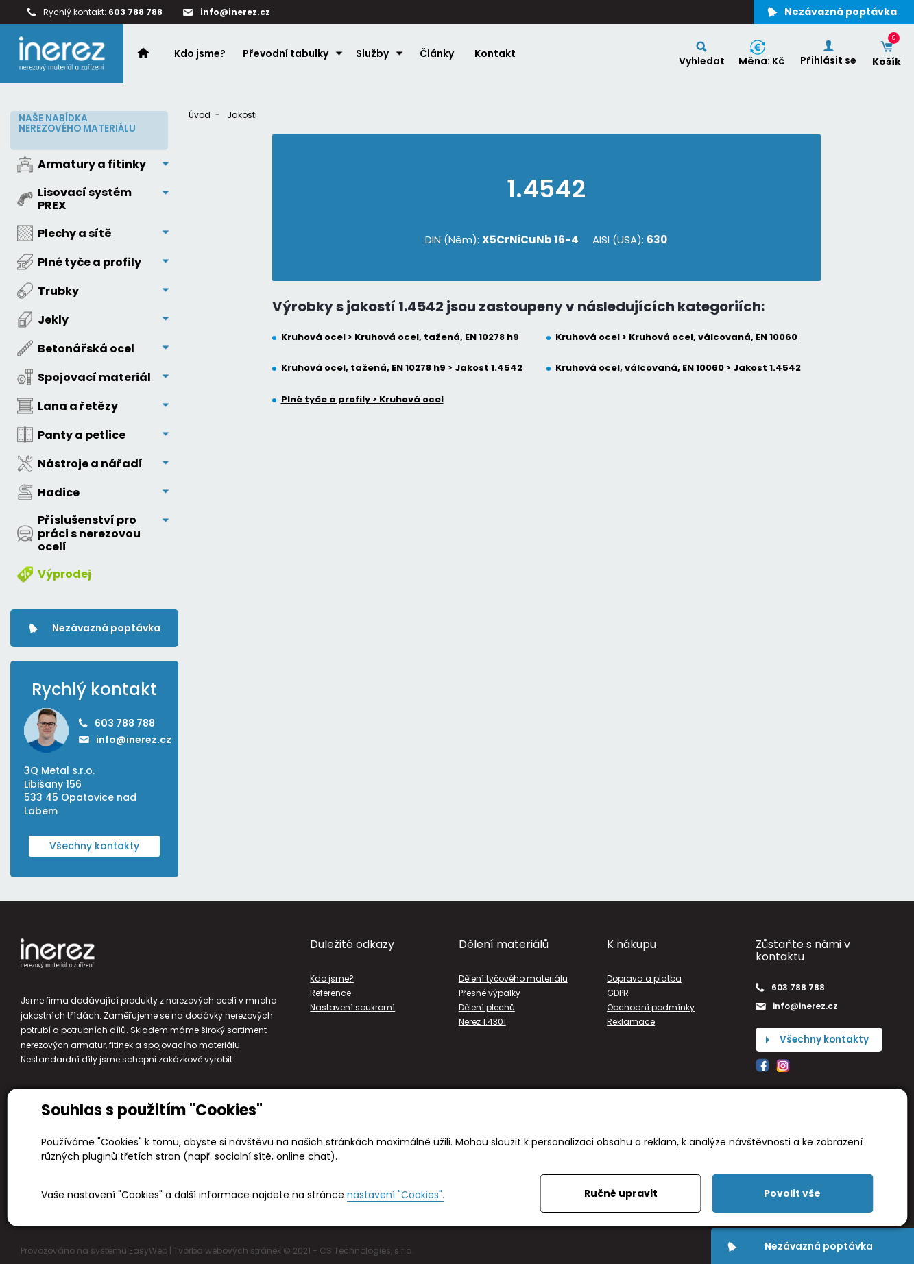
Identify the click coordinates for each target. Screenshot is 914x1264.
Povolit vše (792, 1193)
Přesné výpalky (489, 991)
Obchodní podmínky (651, 1005)
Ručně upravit (621, 1193)
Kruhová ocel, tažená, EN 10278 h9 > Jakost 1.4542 (401, 368)
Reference (330, 991)
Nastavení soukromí (352, 1005)
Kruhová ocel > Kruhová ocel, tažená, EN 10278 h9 (400, 337)
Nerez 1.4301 (482, 1019)
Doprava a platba (644, 976)
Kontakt (495, 55)
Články (437, 55)
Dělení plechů (487, 1005)
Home (151, 55)
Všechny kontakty (94, 843)
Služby (373, 55)
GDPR (618, 991)
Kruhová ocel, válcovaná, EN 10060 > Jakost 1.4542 (678, 368)
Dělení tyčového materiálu (513, 976)
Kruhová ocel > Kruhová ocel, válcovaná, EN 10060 (676, 337)
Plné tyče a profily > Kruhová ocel (362, 399)
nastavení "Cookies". (395, 1195)
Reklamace (631, 1019)
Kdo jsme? (200, 55)
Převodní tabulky (286, 55)
